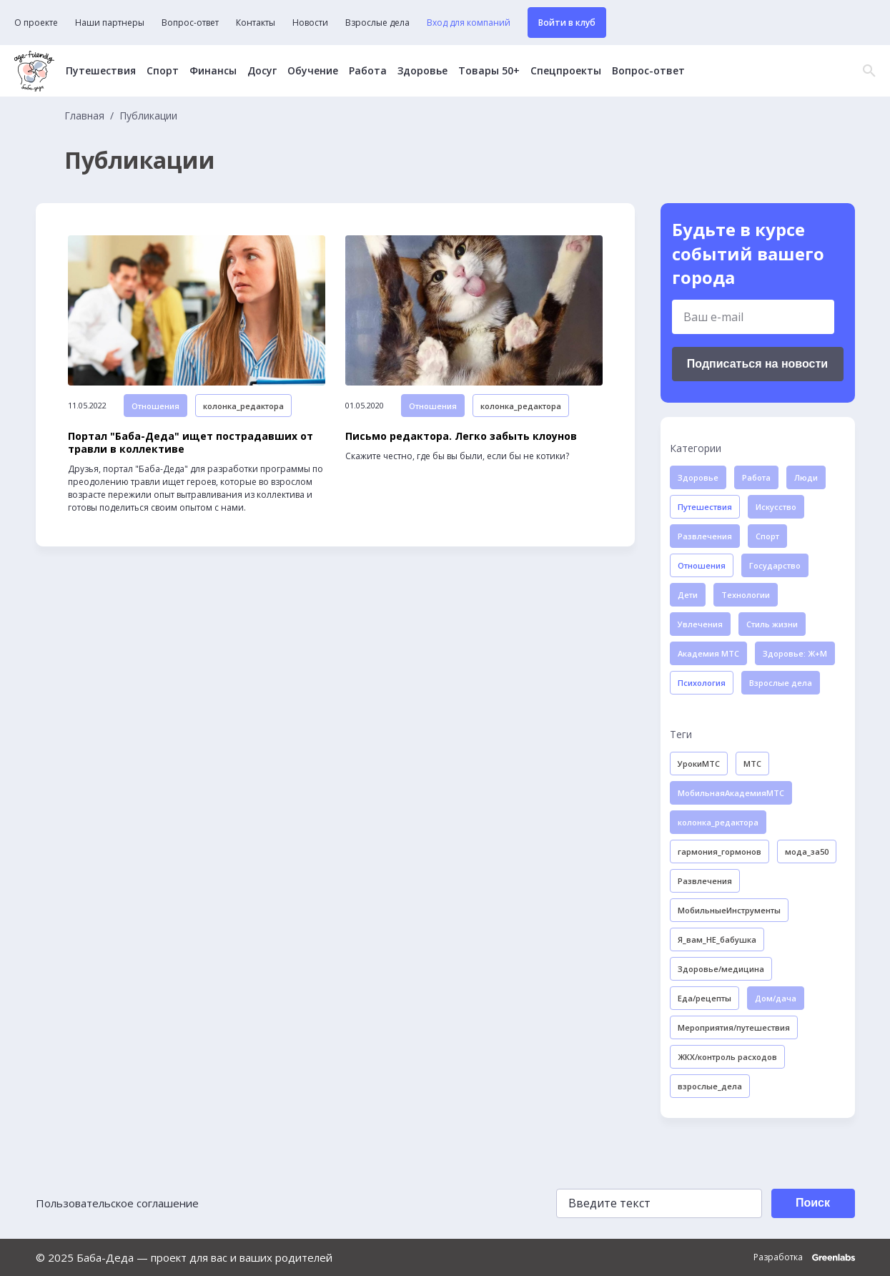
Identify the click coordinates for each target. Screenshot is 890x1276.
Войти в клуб (566, 22)
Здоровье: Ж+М (795, 653)
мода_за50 (807, 851)
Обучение (312, 71)
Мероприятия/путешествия (734, 1027)
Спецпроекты (565, 71)
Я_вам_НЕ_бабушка (717, 939)
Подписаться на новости (757, 364)
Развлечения (705, 536)
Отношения (155, 406)
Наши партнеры (109, 23)
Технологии (745, 594)
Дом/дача (775, 998)
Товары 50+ (489, 71)
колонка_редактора (243, 406)
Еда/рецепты (704, 998)
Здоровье (422, 71)
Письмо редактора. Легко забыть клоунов (461, 436)
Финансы (213, 71)
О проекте (36, 23)
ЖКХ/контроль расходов (727, 1056)
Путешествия (101, 71)
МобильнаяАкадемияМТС (731, 792)
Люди (806, 477)
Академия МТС (708, 653)
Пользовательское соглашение (117, 1203)
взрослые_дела (710, 1086)
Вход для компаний (468, 23)
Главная (84, 115)
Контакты (255, 23)
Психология (702, 682)
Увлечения (700, 624)
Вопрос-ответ (190, 23)
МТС (752, 763)
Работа (368, 71)
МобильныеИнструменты (729, 910)
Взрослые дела (377, 23)
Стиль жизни (772, 624)
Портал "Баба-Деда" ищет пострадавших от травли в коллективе (190, 443)
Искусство (776, 506)
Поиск (813, 1203)
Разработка (804, 1257)
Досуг (262, 71)
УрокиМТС (699, 763)
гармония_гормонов (719, 851)
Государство (775, 565)
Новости (310, 23)
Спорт (163, 71)
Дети (688, 594)
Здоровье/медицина (721, 968)
